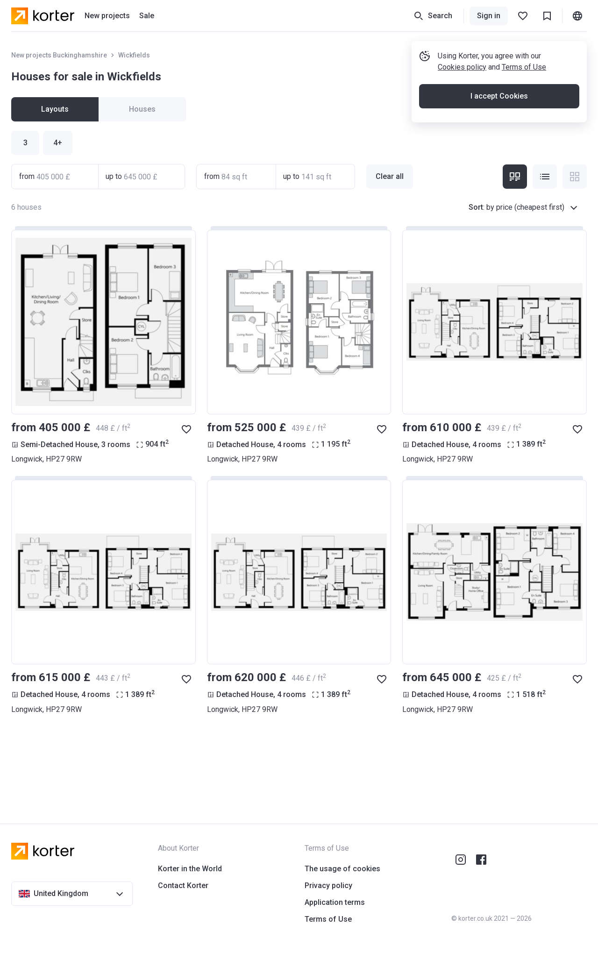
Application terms (335, 902)
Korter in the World (190, 868)
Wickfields (134, 55)
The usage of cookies (342, 868)
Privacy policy (328, 885)
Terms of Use (524, 67)
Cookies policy (462, 67)
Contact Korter (183, 885)
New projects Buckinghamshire (59, 55)
